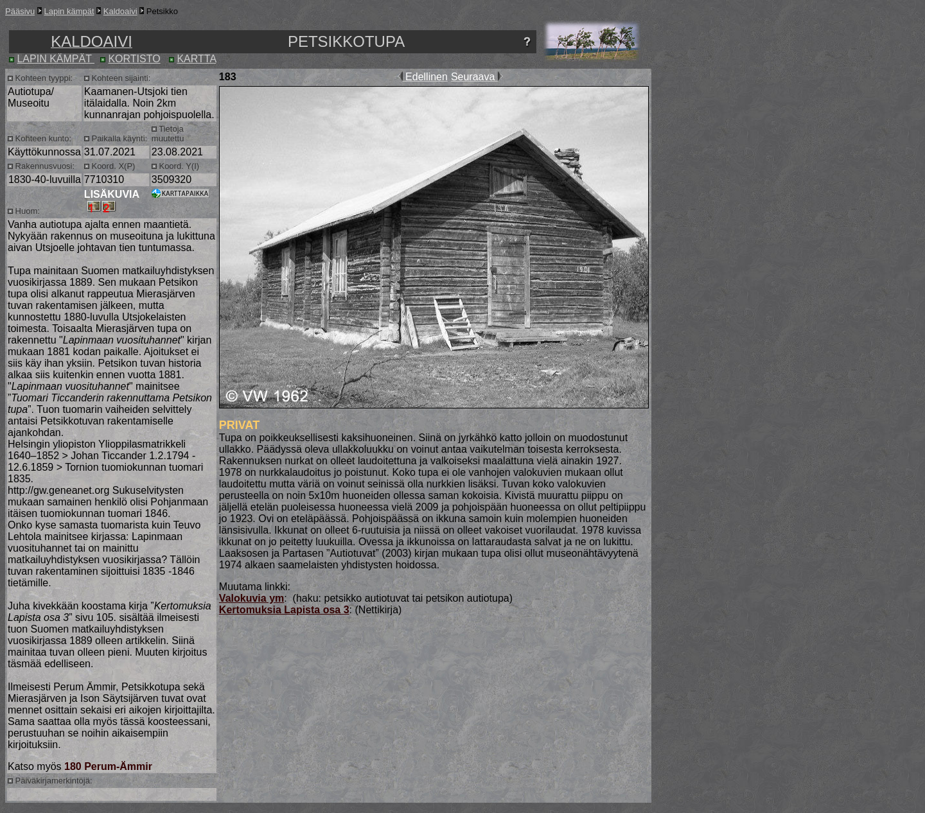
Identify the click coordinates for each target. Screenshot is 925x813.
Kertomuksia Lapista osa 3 (284, 609)
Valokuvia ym (251, 598)
